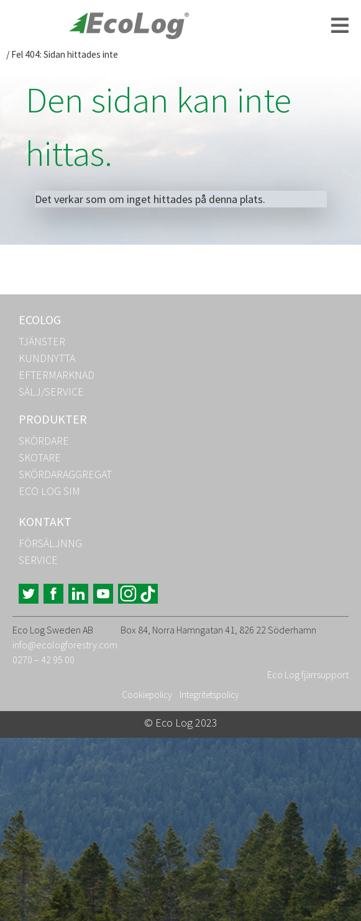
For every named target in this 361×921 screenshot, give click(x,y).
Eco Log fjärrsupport (308, 674)
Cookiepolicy (147, 695)
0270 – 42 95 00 (43, 659)
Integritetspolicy (209, 695)
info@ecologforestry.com (64, 644)
